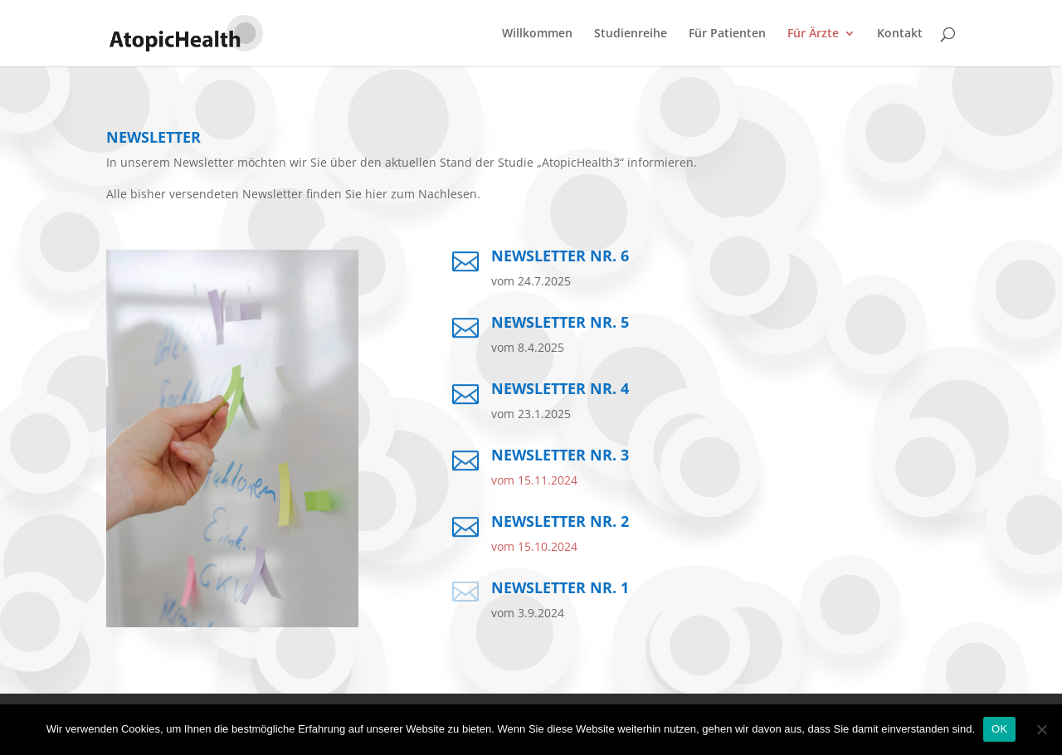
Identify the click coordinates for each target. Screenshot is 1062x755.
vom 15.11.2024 (534, 480)
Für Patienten (727, 34)
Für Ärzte (813, 34)
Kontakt (900, 34)
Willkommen (537, 34)
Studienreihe (630, 34)
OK (999, 729)
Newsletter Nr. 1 (560, 587)
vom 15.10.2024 (534, 546)
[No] (1041, 729)
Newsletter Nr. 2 (560, 521)
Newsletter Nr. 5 (560, 322)
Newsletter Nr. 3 (560, 455)
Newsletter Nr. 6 (560, 255)
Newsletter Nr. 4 (560, 388)
